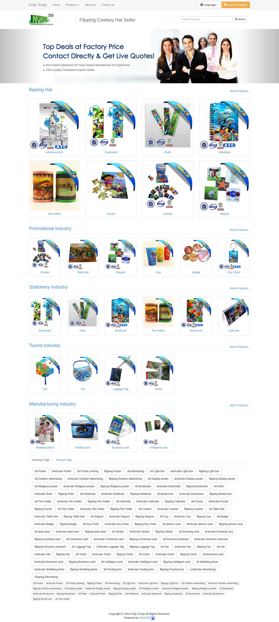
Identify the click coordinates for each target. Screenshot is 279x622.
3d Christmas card (77, 539)
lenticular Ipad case (67, 531)
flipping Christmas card (143, 539)
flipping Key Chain (146, 524)
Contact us (108, 4)
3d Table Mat (216, 508)
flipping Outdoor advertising (125, 478)
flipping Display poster (222, 478)
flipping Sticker (164, 531)
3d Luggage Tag (81, 546)
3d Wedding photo (207, 561)
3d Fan (164, 546)
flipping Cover (188, 554)
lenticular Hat (42, 554)
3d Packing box (112, 569)
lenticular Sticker (140, 531)
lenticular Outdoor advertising (85, 478)
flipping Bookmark (197, 486)
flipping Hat (40, 89)
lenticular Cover (165, 554)
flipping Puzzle (43, 508)
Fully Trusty (38, 5)
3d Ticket (81, 554)
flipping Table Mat (74, 516)
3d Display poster (158, 478)
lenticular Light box (181, 471)
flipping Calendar (175, 501)
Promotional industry (50, 228)
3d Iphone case (171, 524)
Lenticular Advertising (203, 569)
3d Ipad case (42, 531)
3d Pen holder (42, 501)
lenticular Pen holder (69, 501)
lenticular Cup (182, 516)
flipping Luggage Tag (142, 546)
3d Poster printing (87, 471)
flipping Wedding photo (84, 569)
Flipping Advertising (46, 576)
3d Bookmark (143, 486)
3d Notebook (87, 493)
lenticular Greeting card (219, 531)
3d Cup (164, 516)
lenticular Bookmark (169, 486)
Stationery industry (48, 287)
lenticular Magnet (119, 516)
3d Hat (221, 546)
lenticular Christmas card (109, 539)
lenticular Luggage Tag (110, 546)
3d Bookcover (165, 493)
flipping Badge (68, 524)
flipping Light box (209, 471)
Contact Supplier (235, 4)
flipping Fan (204, 546)
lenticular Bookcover (191, 493)
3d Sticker (118, 531)
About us (90, 4)
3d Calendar (123, 501)
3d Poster (40, 471)
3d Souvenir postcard (176, 539)
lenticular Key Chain (117, 524)
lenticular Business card (48, 561)
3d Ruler (219, 486)
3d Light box (157, 471)
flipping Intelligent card (176, 561)
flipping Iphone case (231, 524)
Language (209, 4)
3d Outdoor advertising (48, 478)
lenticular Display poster (188, 478)
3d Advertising (135, 471)
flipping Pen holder (99, 501)
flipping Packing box (172, 569)
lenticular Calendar (148, 501)
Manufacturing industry (52, 403)
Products (72, 4)
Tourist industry (44, 345)
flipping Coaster (193, 508)
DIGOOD (144, 617)
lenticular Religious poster (79, 486)
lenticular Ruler (43, 493)
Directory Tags (40, 459)
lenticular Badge (44, 524)
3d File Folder (66, 508)
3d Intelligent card (112, 561)
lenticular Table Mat (46, 516)
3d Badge (222, 516)
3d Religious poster (46, 486)
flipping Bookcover (220, 493)
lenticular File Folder (92, 508)
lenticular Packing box (141, 569)
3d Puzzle (197, 501)
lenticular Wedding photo (49, 569)
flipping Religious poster (114, 486)
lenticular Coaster (167, 508)
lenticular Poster (61, 471)
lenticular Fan (183, 546)
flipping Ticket (125, 554)
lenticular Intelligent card (143, 561)
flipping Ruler (66, 493)
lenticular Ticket (101, 554)
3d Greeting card (189, 531)
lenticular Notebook (112, 493)
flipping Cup (204, 516)
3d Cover (144, 554)
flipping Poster (112, 471)
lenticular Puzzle (219, 501)
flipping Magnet (144, 516)
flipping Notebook (140, 493)
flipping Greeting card (47, 539)
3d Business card (213, 554)
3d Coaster (145, 508)
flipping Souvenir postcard (50, 546)
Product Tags (64, 459)
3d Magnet (96, 516)
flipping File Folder (121, 508)
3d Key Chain (91, 524)
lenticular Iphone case (200, 524)
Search (240, 19)
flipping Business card (82, 561)
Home (56, 4)
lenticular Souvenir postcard (211, 539)
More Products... (240, 91)
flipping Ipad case (95, 531)
